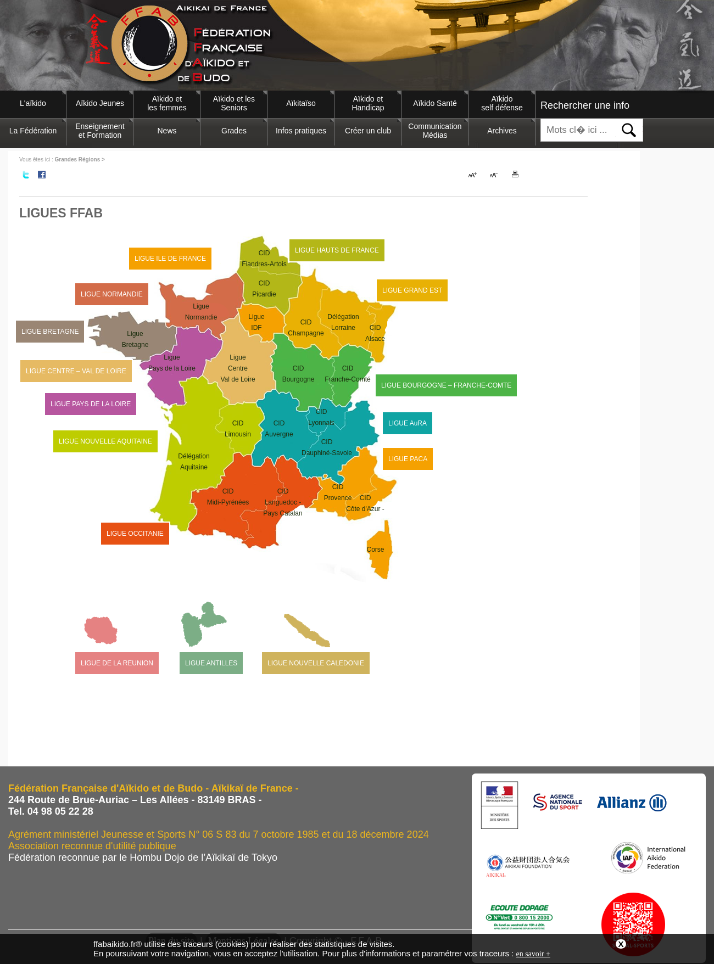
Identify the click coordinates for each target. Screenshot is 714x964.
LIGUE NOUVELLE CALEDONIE (315, 663)
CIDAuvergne (279, 428)
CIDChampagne (305, 327)
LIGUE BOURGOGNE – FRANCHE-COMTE (446, 385)
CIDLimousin (238, 428)
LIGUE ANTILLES (211, 663)
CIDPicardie (264, 288)
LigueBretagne (135, 339)
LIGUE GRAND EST (412, 290)
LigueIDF (256, 322)
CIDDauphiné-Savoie (327, 447)
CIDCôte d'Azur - (365, 524)
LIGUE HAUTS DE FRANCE (337, 250)
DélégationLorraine (343, 322)
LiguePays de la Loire (172, 363)
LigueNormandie (201, 311)
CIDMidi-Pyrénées (228, 496)
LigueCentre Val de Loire (237, 368)
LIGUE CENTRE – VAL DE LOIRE (76, 371)
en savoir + (533, 954)
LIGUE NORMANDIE (112, 294)
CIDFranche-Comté (347, 374)
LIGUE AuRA (407, 423)
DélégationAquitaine (193, 461)
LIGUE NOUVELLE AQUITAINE (105, 441)
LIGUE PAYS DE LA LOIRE (91, 404)
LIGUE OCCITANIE (135, 533)
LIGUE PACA (407, 459)
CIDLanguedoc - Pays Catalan (282, 502)
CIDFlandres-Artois (264, 258)
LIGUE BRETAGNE (50, 331)
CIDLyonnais (321, 417)
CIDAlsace (375, 333)
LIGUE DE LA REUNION (117, 663)
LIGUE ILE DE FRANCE (170, 258)
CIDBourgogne (298, 374)
